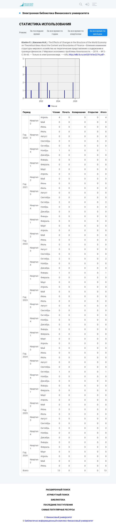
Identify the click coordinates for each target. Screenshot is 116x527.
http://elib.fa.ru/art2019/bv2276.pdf (86, 54)
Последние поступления (58, 505)
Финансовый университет (59, 517)
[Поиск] (80, 4)
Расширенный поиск (58, 489)
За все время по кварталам (76, 32)
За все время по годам (55, 32)
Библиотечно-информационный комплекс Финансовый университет (59, 521)
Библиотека (58, 499)
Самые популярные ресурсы (58, 509)
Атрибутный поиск (58, 494)
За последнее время (36, 32)
